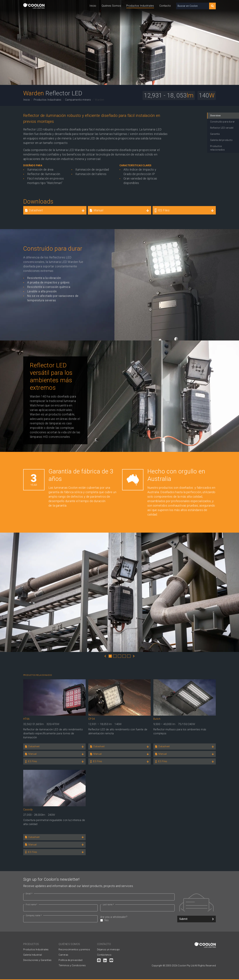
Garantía (215, 134)
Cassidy (28, 809)
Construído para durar (222, 121)
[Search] (212, 6)
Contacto (165, 5)
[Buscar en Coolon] (192, 6)
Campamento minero (78, 99)
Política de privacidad (70, 960)
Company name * (34, 915)
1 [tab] (110, 656)
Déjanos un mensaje (108, 949)
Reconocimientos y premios (74, 949)
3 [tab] (119, 656)
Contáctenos (104, 954)
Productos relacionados (217, 148)
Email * (29, 893)
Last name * (108, 904)
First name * (31, 904)
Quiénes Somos (111, 5)
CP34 (91, 718)
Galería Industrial (32, 954)
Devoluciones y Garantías (37, 960)
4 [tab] (124, 656)
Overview (215, 115)
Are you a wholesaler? (137, 918)
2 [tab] (114, 656)
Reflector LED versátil (222, 127)
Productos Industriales (140, 5)
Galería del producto (221, 140)
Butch (156, 718)
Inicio (92, 5)
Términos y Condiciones (72, 965)
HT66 (26, 718)
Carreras (63, 954)
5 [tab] (128, 656)
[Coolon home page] (33, 6)
